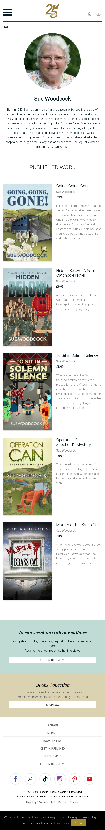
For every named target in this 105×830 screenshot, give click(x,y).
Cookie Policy (61, 822)
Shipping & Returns (37, 802)
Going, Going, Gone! (73, 186)
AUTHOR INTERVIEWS (52, 659)
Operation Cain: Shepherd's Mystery (73, 442)
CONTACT (52, 725)
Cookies (74, 802)
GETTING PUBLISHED (52, 748)
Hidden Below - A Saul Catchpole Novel (75, 273)
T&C (53, 802)
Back (7, 27)
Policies (62, 802)
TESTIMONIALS (52, 756)
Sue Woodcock (66, 192)
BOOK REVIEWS (52, 740)
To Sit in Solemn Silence (77, 355)
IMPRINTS (52, 733)
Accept (78, 822)
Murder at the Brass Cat (77, 524)
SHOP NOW (52, 704)
